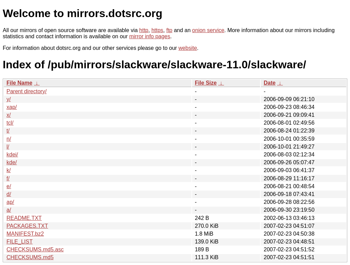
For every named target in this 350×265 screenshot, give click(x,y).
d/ (8, 194)
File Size (206, 83)
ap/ (10, 202)
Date (269, 83)
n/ (8, 139)
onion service (208, 30)
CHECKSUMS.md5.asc (35, 249)
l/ (7, 147)
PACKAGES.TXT (27, 226)
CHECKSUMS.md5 (30, 257)
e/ (8, 186)
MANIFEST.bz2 (25, 234)
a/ (8, 210)
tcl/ (9, 123)
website (187, 48)
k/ (8, 170)
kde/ (11, 162)
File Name (19, 83)
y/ (8, 99)
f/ (8, 178)
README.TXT (24, 218)
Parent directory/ (26, 91)
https (157, 30)
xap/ (11, 107)
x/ (8, 115)
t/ (8, 131)
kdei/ (12, 154)
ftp (169, 30)
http (143, 30)
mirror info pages (149, 36)
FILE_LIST (19, 242)
